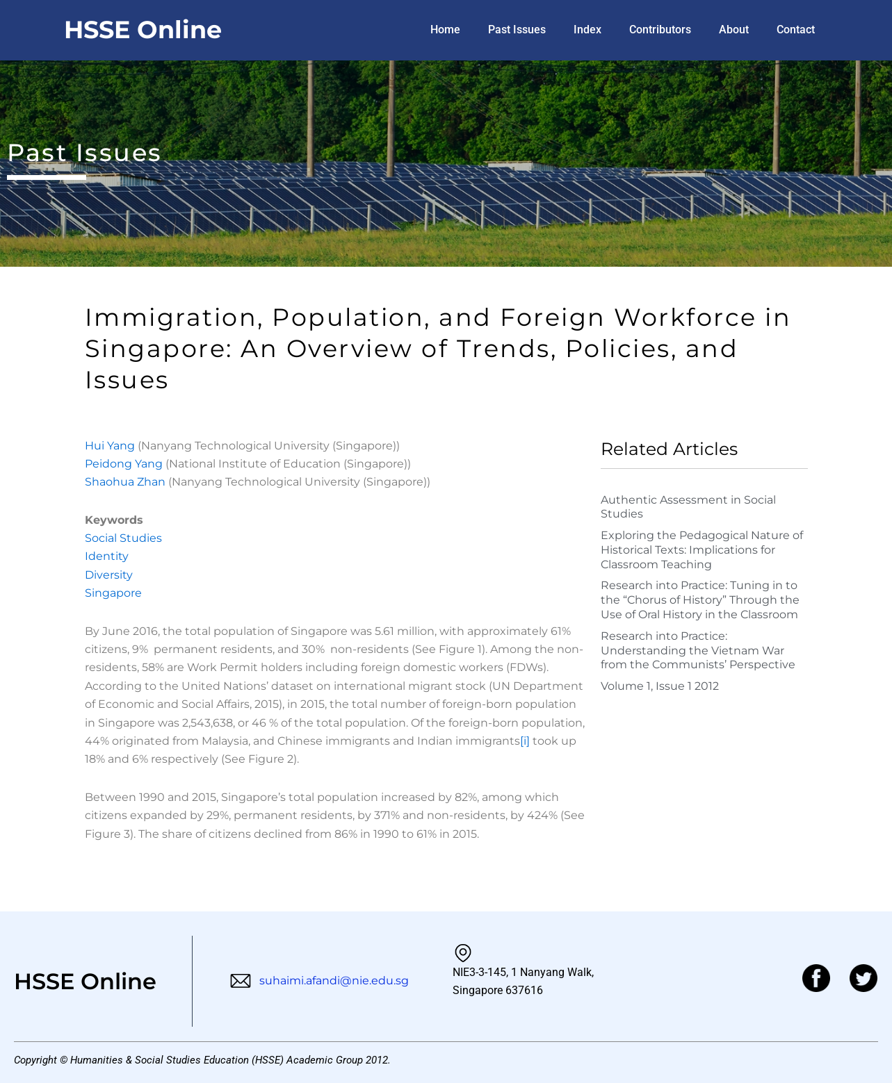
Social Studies (123, 538)
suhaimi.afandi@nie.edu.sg (319, 980)
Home (445, 29)
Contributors (660, 29)
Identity (107, 556)
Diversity (109, 574)
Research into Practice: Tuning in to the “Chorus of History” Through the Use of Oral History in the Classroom (700, 600)
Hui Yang (111, 445)
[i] (525, 740)
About (734, 29)
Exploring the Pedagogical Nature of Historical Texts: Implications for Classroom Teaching (702, 550)
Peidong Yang (125, 463)
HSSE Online (143, 29)
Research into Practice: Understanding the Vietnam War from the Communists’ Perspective (698, 650)
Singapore (113, 593)
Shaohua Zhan (126, 481)
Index (587, 29)
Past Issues (517, 29)
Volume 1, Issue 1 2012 (660, 686)
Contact (796, 29)
